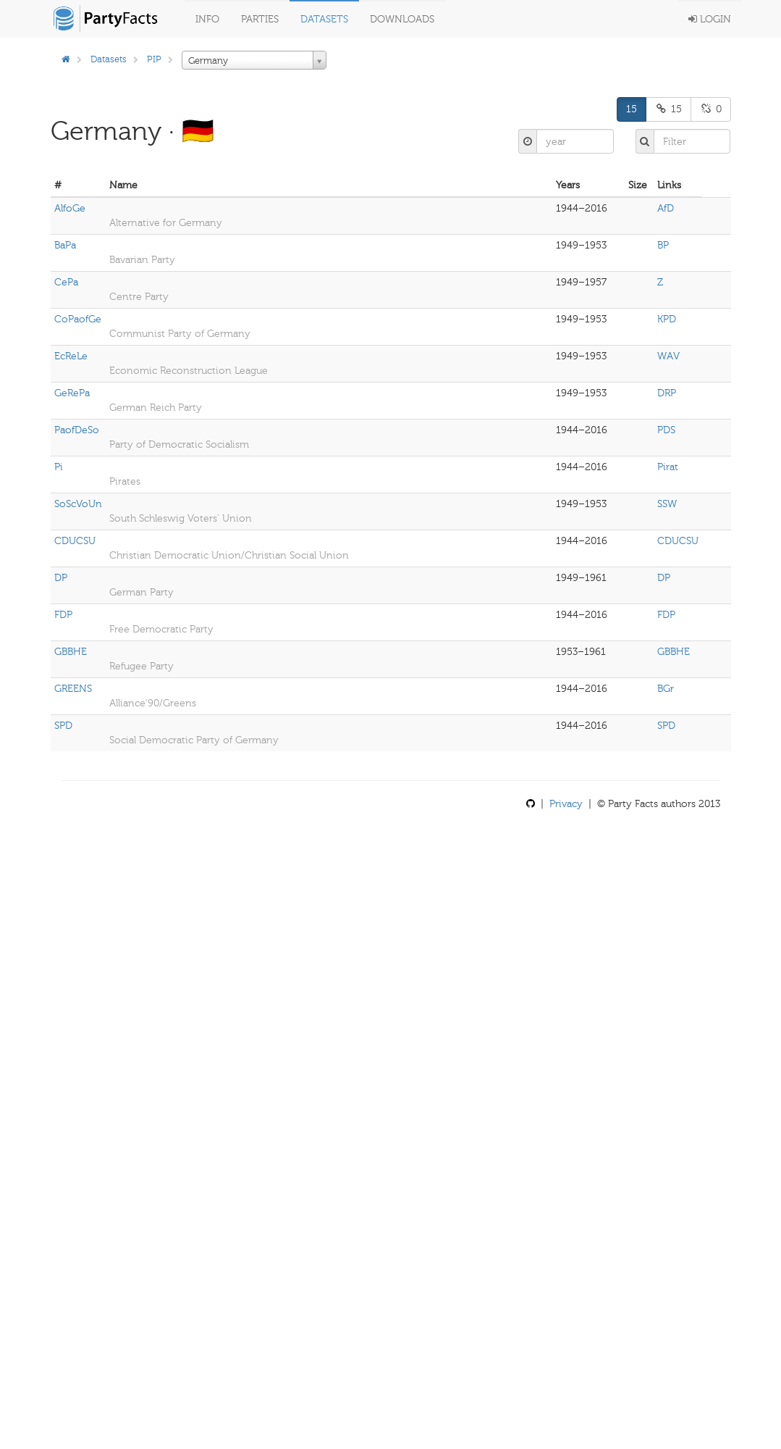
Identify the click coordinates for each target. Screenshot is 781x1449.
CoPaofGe (77, 319)
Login (709, 19)
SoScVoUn (78, 504)
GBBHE (70, 652)
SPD (63, 725)
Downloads (402, 19)
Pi (58, 467)
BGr (665, 688)
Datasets (324, 19)
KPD (666, 319)
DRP (666, 393)
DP (60, 578)
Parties (260, 19)
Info (207, 19)
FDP (63, 615)
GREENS (73, 688)
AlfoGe (69, 208)
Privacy (566, 804)
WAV (668, 356)
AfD (665, 208)
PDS (666, 430)
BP (663, 245)
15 (631, 109)
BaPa (65, 245)
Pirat (667, 467)
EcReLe (71, 356)
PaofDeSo (76, 430)
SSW (667, 504)
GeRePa (72, 393)
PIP (154, 59)
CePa (66, 282)
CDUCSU (75, 541)
